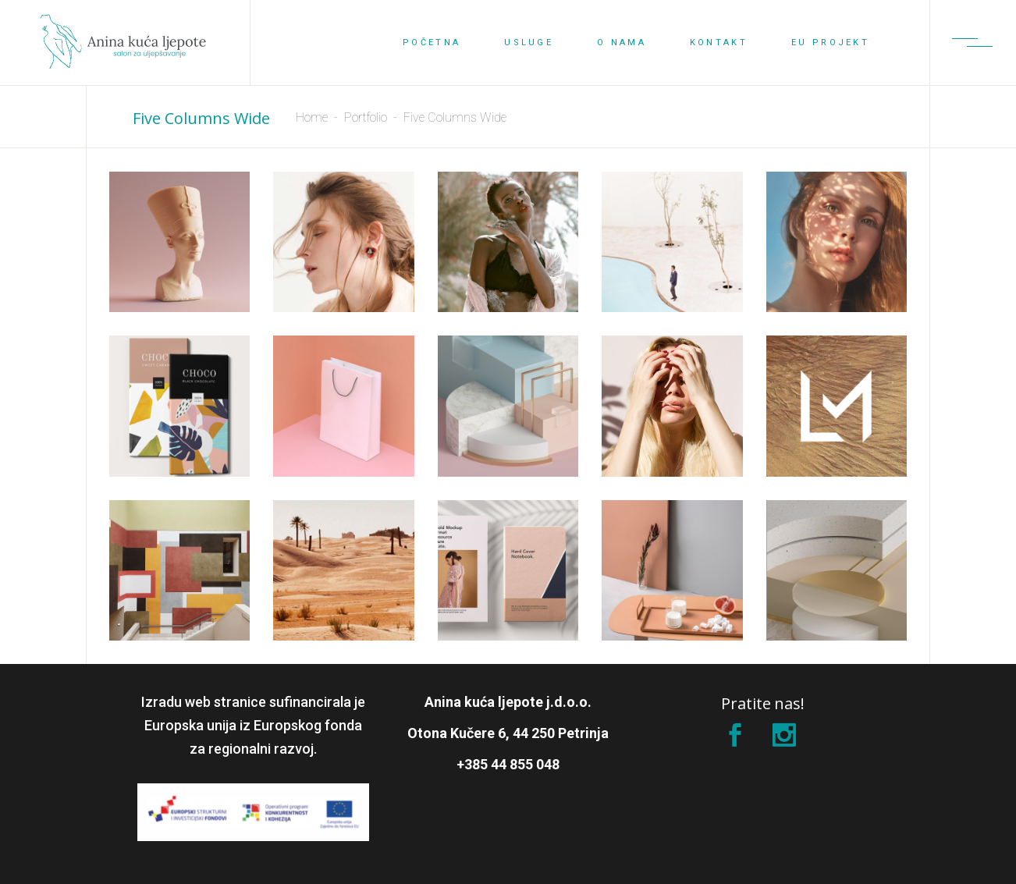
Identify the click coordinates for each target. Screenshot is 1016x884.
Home (312, 117)
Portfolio (365, 117)
